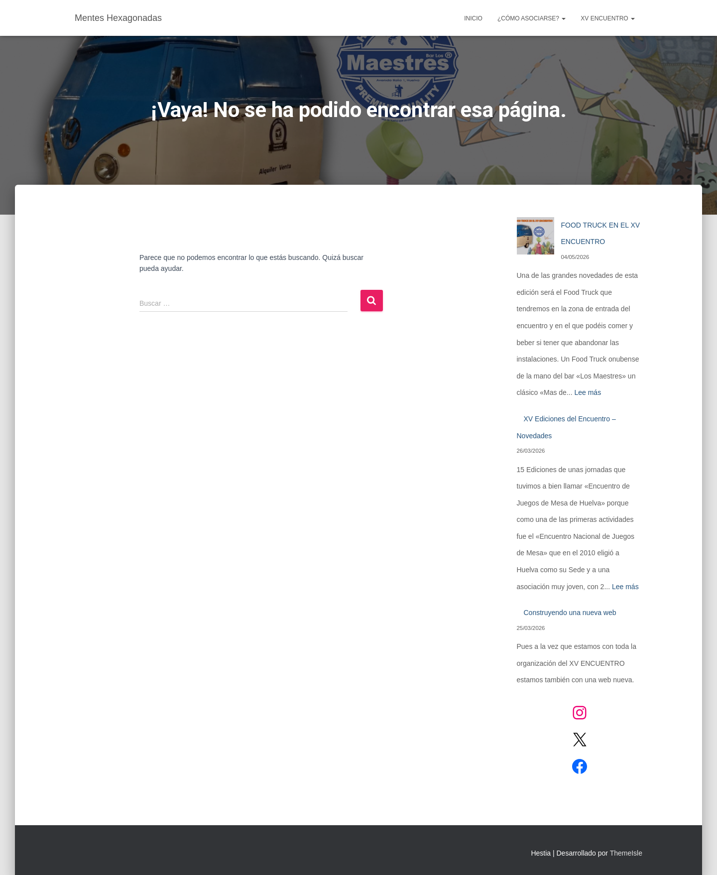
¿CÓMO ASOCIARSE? (531, 18)
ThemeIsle (626, 853)
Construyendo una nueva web (570, 613)
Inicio (473, 18)
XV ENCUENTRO (608, 18)
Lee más (587, 392)
